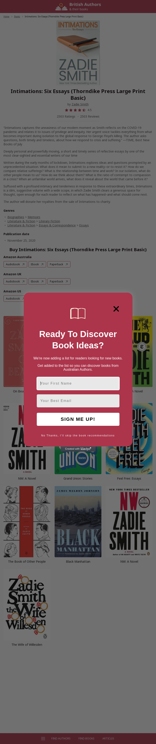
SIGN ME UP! (78, 419)
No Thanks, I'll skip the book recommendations (78, 435)
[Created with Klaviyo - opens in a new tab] (78, 449)
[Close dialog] (116, 308)
